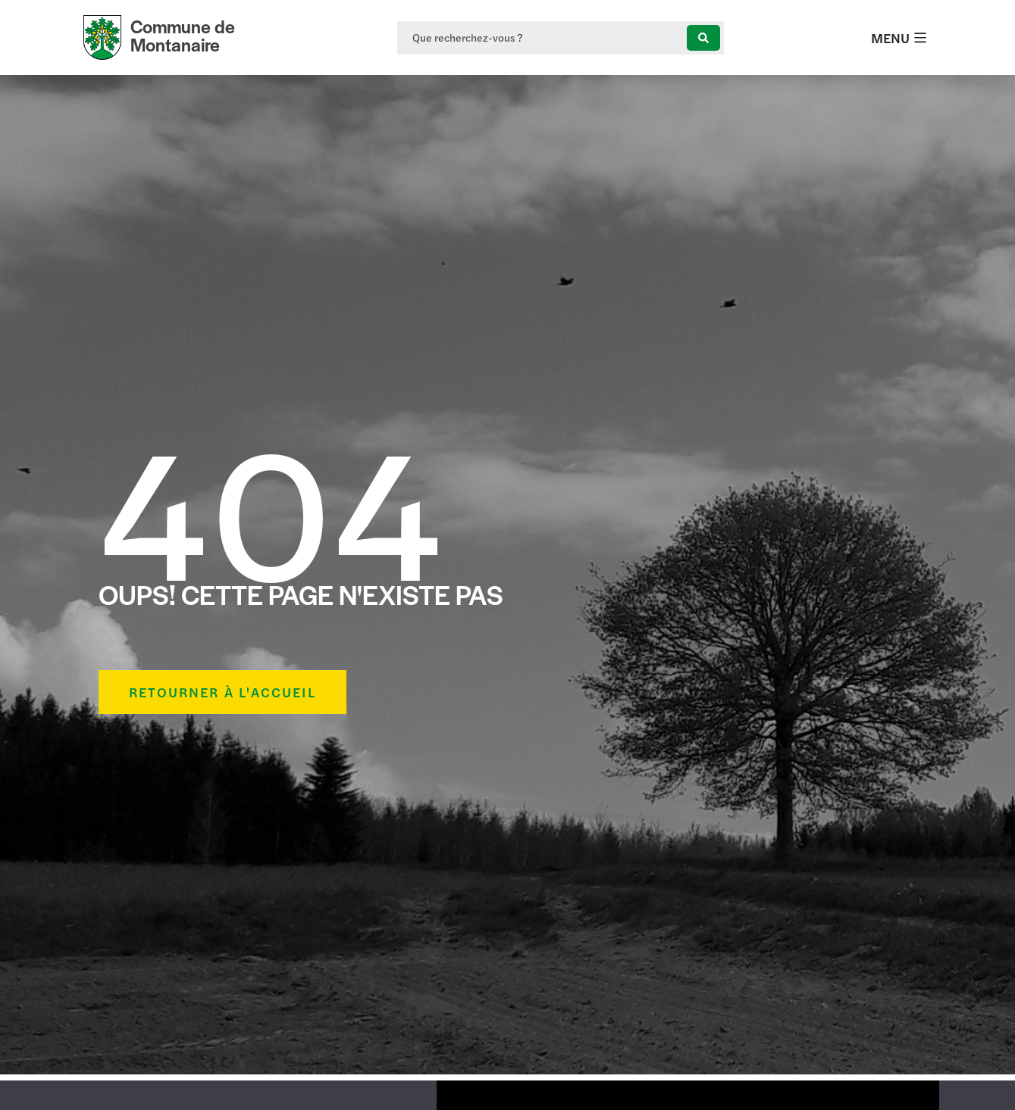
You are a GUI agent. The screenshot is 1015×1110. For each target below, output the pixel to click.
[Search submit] (703, 38)
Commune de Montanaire (182, 35)
